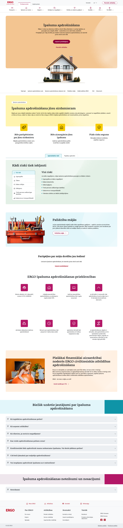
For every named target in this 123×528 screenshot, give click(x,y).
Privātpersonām (24, 4)
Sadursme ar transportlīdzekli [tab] (23, 198)
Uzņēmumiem (36, 4)
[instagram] (105, 520)
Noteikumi (84, 514)
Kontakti (88, 3)
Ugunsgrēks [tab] (18, 176)
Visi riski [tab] (17, 172)
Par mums (27, 514)
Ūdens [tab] (17, 180)
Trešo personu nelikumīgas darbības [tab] (23, 193)
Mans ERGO (30, 504)
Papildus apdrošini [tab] (69, 156)
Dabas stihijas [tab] (19, 184)
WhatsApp (84, 504)
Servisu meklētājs (48, 517)
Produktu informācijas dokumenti (87, 518)
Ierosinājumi (66, 520)
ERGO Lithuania (104, 513)
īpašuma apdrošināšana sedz (35, 91)
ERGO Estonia (103, 516)
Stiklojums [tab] (18, 188)
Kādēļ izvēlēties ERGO (83, 91)
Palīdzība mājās (71, 91)
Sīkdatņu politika (102, 525)
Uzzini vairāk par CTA (61, 384)
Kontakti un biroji (67, 514)
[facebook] (101, 520)
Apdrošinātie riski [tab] (53, 156)
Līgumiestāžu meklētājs (50, 520)
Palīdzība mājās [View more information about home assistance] (61, 233)
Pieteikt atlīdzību (109, 3)
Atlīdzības (48, 504)
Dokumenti (99, 91)
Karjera (26, 517)
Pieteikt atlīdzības (48, 514)
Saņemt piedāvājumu (61, 41)
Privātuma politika (112, 525)
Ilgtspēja (27, 520)
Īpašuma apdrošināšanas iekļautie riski (55, 91)
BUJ (93, 91)
